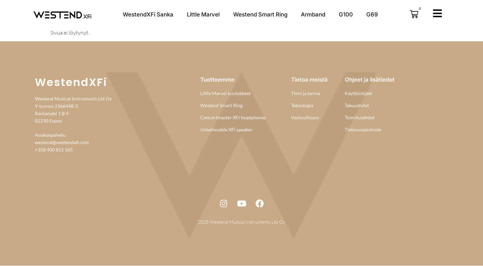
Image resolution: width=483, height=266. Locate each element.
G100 (346, 14)
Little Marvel (203, 14)
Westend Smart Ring (260, 14)
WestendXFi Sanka (148, 14)
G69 (372, 14)
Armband (313, 14)
